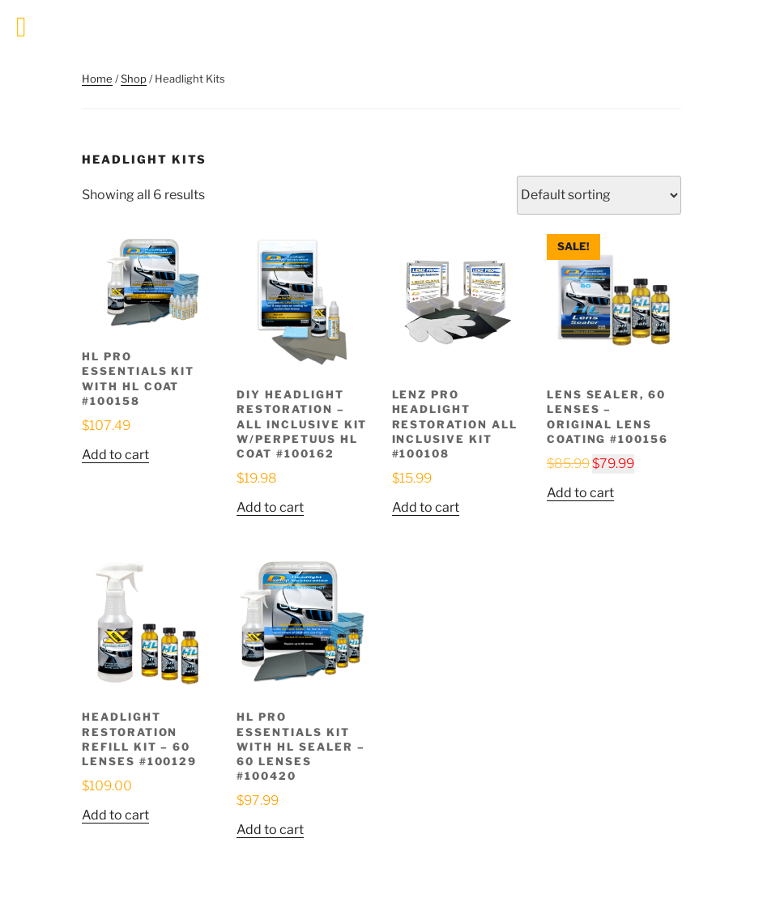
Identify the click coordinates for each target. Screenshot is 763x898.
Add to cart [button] (115, 454)
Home (97, 78)
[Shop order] (599, 195)
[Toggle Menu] (21, 27)
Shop (134, 78)
